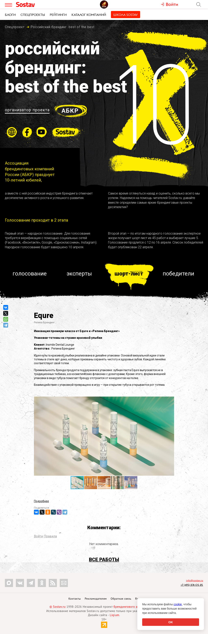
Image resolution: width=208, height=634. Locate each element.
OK (170, 622)
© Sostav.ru (58, 607)
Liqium (114, 615)
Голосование (30, 273)
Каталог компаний (89, 15)
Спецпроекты (33, 15)
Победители (178, 273)
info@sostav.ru (194, 580)
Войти (38, 536)
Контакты (74, 598)
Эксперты (79, 273)
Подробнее (41, 501)
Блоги (10, 15)
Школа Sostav (125, 15)
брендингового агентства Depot (136, 607)
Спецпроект (15, 27)
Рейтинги (58, 15)
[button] (170, 400)
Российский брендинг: (62, 27)
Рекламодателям (96, 598)
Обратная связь (121, 598)
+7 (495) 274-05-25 (192, 584)
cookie (178, 604)
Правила (50, 536)
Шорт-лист (129, 273)
